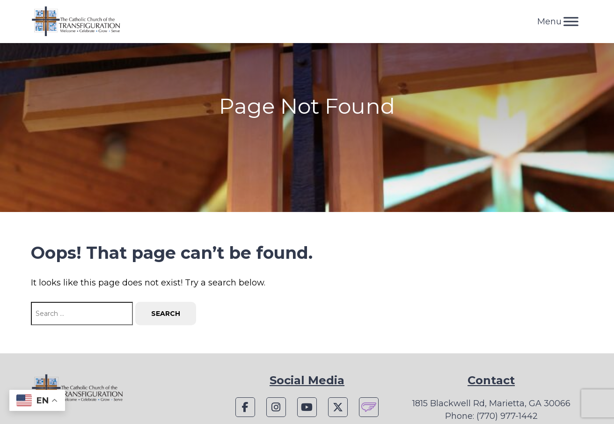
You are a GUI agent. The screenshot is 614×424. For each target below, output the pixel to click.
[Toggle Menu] (570, 21)
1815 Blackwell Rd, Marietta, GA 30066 (491, 403)
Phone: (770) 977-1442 (491, 416)
